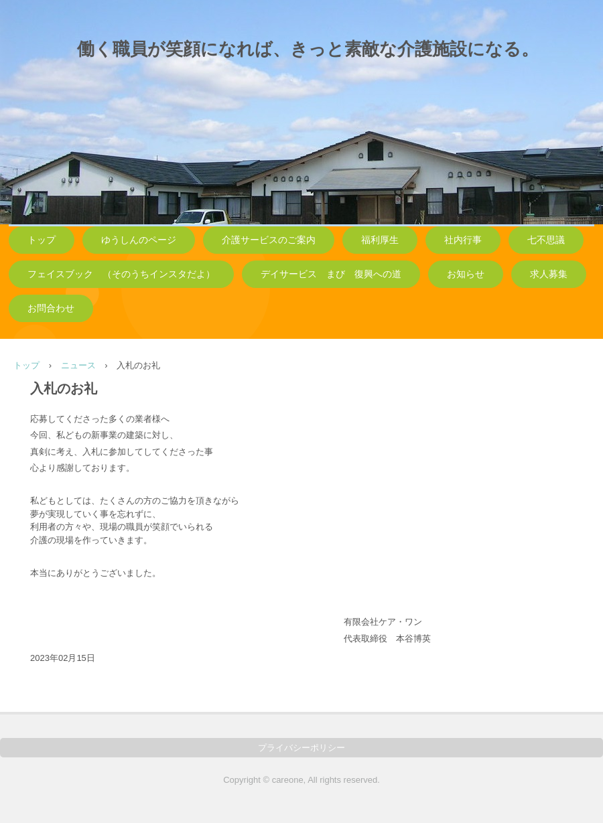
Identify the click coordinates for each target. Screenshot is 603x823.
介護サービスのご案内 (269, 240)
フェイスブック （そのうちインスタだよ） (121, 274)
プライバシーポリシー (301, 748)
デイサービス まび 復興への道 (331, 274)
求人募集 (548, 274)
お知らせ (465, 274)
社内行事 (463, 240)
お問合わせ (50, 308)
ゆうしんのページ (138, 240)
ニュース (78, 365)
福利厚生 (380, 240)
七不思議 (546, 240)
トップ (41, 240)
